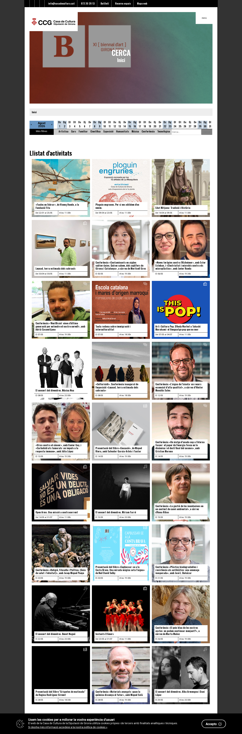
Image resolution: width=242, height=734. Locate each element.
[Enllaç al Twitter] (27, 3)
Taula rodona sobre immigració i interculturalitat (112, 328)
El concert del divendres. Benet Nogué (55, 634)
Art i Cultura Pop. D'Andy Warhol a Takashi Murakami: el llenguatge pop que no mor (178, 328)
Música (135, 131)
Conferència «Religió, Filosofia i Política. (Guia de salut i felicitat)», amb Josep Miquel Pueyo (61, 571)
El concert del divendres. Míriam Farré (115, 512)
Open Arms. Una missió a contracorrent (57, 512)
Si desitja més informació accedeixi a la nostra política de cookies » (67, 727)
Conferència (148, 131)
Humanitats (122, 131)
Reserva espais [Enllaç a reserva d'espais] (122, 3)
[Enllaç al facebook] (32, 3)
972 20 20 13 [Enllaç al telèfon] (87, 3)
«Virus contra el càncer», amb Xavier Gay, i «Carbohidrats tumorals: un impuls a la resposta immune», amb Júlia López (58, 448)
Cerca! (206, 132)
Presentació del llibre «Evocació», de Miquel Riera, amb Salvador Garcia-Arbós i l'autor (118, 449)
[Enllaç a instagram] (42, 3)
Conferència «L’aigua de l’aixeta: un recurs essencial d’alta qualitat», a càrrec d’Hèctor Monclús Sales (179, 387)
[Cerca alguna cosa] (186, 132)
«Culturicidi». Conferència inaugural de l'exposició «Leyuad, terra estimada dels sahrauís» (116, 387)
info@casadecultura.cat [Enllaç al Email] (61, 3)
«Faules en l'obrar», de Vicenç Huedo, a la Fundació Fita (57, 206)
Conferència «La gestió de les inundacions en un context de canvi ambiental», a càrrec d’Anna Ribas (179, 509)
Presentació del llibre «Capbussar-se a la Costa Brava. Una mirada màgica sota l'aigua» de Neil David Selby (120, 570)
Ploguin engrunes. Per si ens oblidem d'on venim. (117, 206)
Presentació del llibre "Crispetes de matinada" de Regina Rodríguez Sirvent (60, 693)
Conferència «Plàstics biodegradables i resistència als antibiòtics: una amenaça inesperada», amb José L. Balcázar (177, 570)
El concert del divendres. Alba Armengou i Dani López (180, 693)
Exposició (108, 131)
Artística (63, 131)
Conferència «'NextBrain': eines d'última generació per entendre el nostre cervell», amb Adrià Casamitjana (60, 326)
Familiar (83, 131)
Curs (73, 131)
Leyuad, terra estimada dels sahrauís (55, 268)
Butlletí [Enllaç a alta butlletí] (104, 3)
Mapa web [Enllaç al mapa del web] (141, 3)
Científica (95, 131)
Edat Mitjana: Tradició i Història (172, 208)
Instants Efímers (104, 634)
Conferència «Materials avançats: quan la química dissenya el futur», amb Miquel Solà (119, 693)
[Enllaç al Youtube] (37, 3)
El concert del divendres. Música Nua (55, 390)
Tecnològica (163, 131)
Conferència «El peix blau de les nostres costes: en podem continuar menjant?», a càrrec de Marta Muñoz (177, 631)
